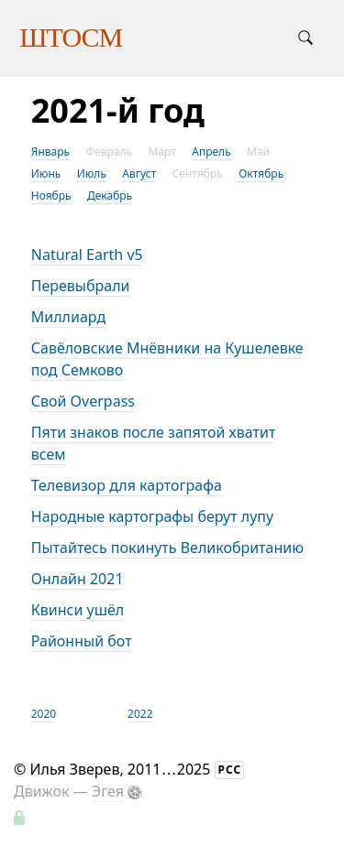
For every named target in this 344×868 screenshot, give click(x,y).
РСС (230, 769)
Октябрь (261, 173)
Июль (91, 173)
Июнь (46, 173)
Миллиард (68, 317)
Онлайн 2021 (77, 579)
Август (139, 173)
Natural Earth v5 (87, 254)
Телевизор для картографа (126, 485)
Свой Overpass (83, 401)
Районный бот (81, 641)
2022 (140, 714)
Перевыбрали (80, 286)
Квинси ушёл (77, 610)
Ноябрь (51, 195)
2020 (43, 714)
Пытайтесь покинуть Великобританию (167, 547)
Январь (50, 151)
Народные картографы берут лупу (152, 516)
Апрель (211, 151)
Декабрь (109, 195)
